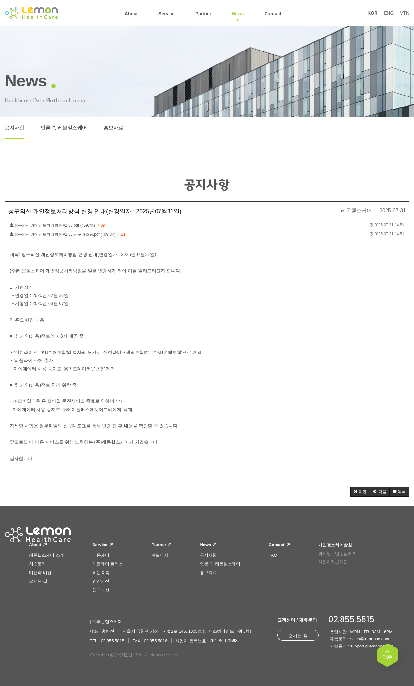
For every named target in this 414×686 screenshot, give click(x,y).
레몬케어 (101, 555)
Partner (161, 544)
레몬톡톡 (101, 572)
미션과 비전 (40, 572)
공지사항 (14, 128)
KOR (372, 13)
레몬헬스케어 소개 (46, 555)
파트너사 (159, 555)
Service (103, 544)
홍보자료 (113, 128)
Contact (279, 544)
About (38, 544)
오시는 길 (38, 581)
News (208, 544)
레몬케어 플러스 (108, 563)
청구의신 (101, 590)
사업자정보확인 (333, 561)
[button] (360, 492)
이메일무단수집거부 (337, 553)
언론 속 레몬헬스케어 (64, 128)
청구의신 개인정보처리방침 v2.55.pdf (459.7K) (207, 225)
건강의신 (101, 581)
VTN (404, 13)
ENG (389, 13)
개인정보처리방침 (335, 545)
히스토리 (37, 563)
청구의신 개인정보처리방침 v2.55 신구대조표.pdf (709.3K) (207, 234)
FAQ (273, 555)
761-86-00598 (224, 640)
